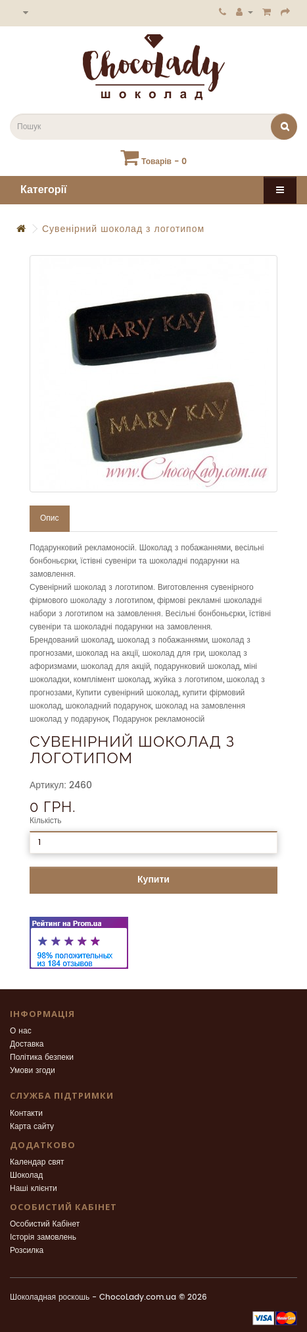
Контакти (26, 1113)
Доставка (27, 1044)
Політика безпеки (42, 1057)
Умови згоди (32, 1070)
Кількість (46, 821)
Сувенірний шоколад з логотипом (123, 229)
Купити (153, 879)
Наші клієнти (33, 1188)
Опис (49, 518)
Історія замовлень (43, 1237)
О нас (21, 1031)
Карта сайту (32, 1126)
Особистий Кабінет (45, 1224)
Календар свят (37, 1162)
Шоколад (26, 1175)
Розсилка (26, 1250)
